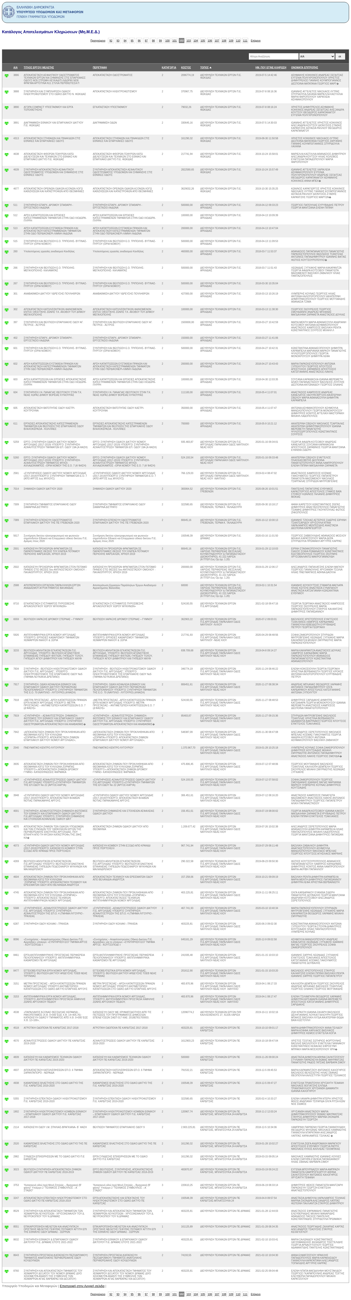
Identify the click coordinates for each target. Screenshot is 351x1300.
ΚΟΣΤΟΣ (186, 67)
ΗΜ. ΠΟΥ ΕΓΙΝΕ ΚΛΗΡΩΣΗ (270, 67)
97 (146, 40)
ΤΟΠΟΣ (204, 67)
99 (160, 40)
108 (224, 40)
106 (210, 40)
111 (245, 40)
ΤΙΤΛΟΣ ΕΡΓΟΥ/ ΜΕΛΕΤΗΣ (39, 67)
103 (188, 40)
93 (118, 40)
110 (238, 40)
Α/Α (15, 67)
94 (125, 40)
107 (217, 40)
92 (110, 40)
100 (167, 40)
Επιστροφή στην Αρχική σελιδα (82, 1286)
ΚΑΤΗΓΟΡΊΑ (169, 67)
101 (174, 40)
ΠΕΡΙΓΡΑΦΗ (100, 67)
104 (196, 40)
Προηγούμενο (97, 40)
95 (132, 40)
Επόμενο (256, 40)
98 (153, 40)
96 (139, 40)
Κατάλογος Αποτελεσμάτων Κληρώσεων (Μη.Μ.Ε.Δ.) (51, 32)
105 (203, 40)
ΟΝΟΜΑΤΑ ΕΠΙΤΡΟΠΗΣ (304, 67)
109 (231, 40)
